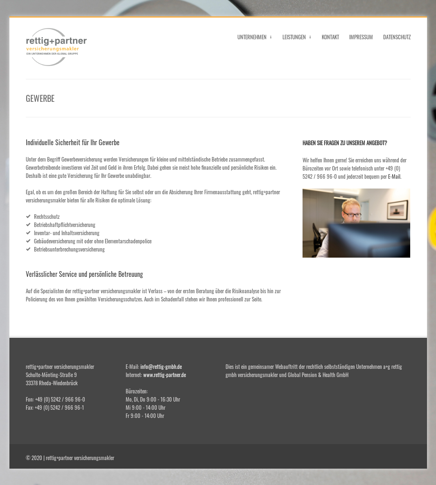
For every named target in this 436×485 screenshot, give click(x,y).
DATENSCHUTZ (397, 37)
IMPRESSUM (361, 37)
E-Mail (394, 176)
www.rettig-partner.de (164, 374)
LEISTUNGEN (297, 38)
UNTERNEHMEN (254, 38)
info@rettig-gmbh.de (161, 366)
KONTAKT (330, 37)
